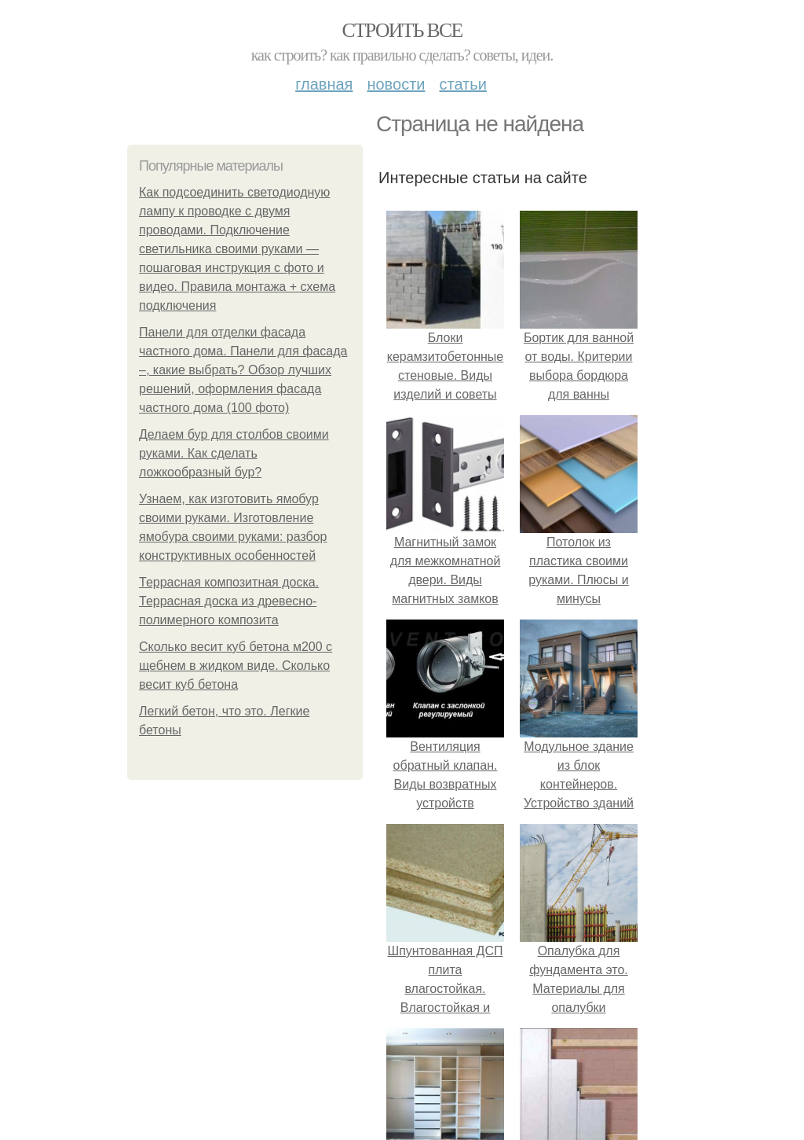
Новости (396, 84)
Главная (324, 84)
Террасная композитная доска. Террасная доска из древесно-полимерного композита (229, 601)
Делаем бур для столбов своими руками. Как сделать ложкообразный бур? (234, 453)
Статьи (462, 84)
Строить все (402, 30)
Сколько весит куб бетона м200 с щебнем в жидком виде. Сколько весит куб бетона (235, 665)
